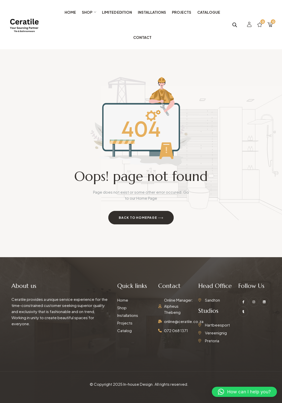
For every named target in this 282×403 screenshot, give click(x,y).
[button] (244, 392)
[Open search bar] (234, 25)
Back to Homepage (141, 218)
